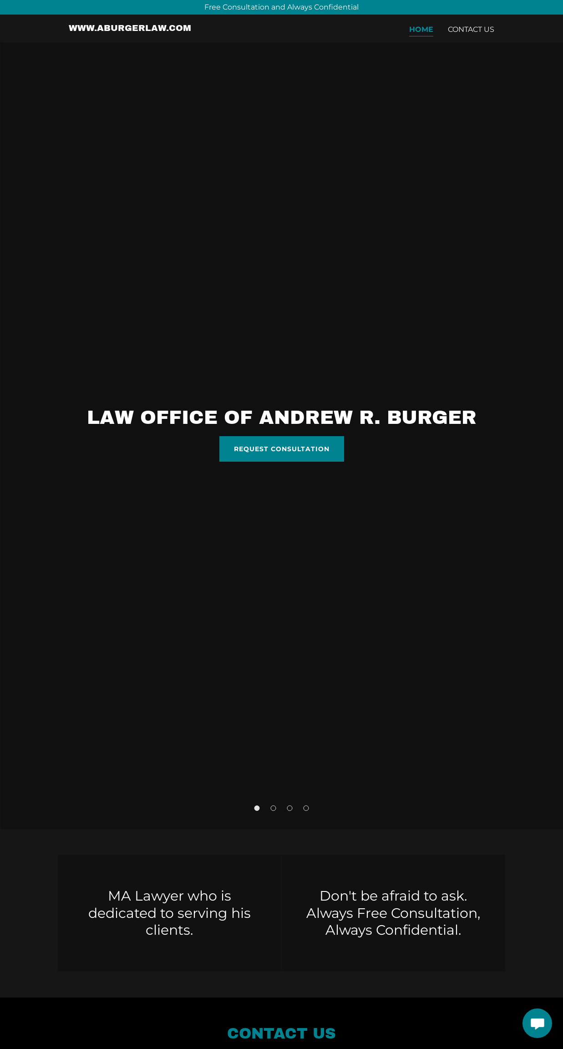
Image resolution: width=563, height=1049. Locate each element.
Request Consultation (282, 449)
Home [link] (421, 29)
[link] (130, 28)
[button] (257, 808)
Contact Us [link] (471, 29)
